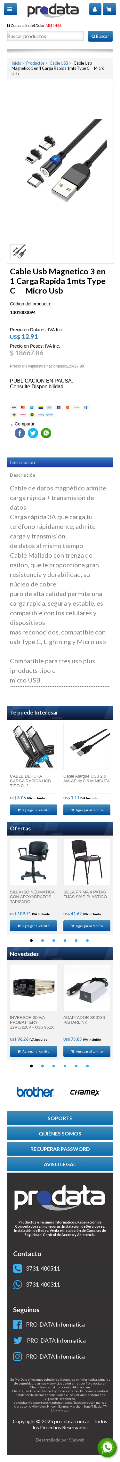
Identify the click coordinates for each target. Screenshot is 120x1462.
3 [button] (54, 941)
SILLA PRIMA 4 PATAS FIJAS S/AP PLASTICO (85, 894)
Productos (35, 63)
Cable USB (59, 63)
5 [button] (76, 941)
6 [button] (87, 941)
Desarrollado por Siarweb (60, 1439)
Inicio (16, 63)
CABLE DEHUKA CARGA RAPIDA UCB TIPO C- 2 (30, 781)
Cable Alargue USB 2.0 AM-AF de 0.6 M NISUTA (86, 778)
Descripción (22, 462)
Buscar (100, 36)
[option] (33, 769)
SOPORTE (60, 1118)
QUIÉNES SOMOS (60, 1133)
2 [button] (42, 941)
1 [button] (31, 941)
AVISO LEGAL (60, 1164)
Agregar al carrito (33, 810)
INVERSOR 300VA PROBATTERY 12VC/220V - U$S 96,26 (32, 1022)
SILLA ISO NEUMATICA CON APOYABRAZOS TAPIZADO (32, 897)
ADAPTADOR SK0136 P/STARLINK (84, 1020)
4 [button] (65, 941)
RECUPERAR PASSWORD (60, 1149)
